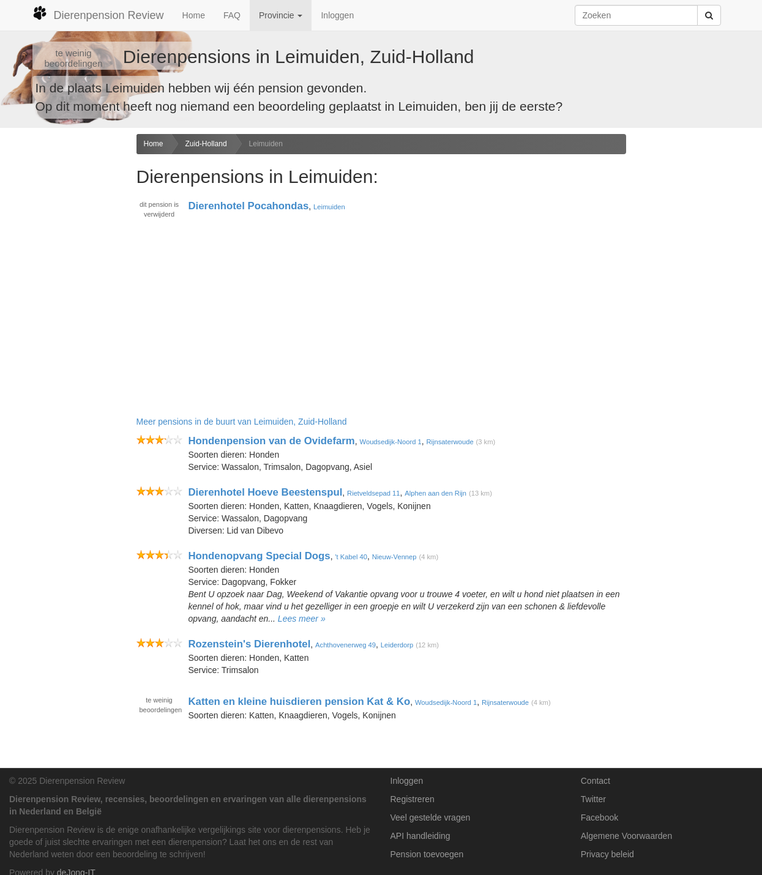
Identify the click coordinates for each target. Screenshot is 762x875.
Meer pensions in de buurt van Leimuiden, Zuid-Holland (241, 421)
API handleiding (420, 836)
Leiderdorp (397, 645)
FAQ (232, 15)
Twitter (593, 799)
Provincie (280, 15)
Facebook (599, 817)
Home (193, 15)
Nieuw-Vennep (394, 556)
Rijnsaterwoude (450, 441)
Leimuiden (266, 144)
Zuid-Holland (206, 144)
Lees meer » (302, 619)
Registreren (412, 799)
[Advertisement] (63, 326)
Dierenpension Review (98, 13)
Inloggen (337, 15)
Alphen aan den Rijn (435, 493)
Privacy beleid (607, 854)
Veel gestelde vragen (430, 817)
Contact (595, 781)
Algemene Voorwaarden (626, 836)
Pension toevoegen (427, 854)
